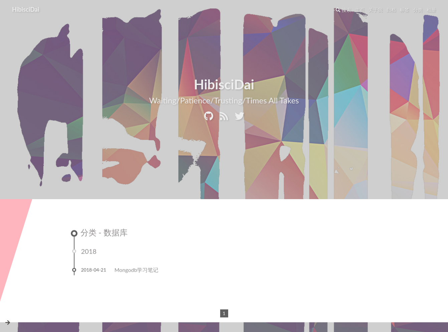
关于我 (375, 10)
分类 (418, 10)
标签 (404, 10)
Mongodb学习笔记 (137, 271)
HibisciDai (25, 9)
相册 (431, 10)
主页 (359, 10)
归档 (391, 10)
